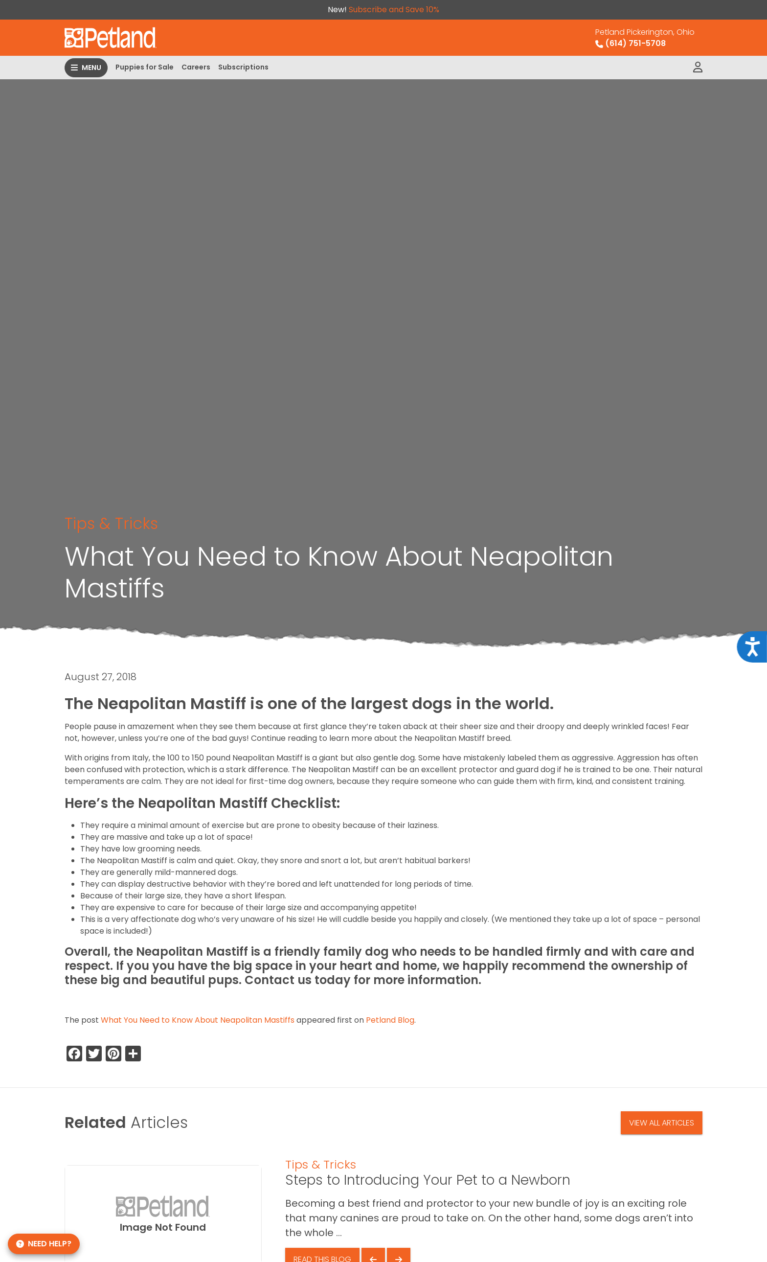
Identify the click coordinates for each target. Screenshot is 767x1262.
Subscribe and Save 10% (394, 9)
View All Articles (661, 1122)
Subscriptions (243, 67)
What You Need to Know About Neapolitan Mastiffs (197, 1020)
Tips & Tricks (111, 523)
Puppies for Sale (144, 67)
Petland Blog (390, 1020)
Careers (195, 67)
